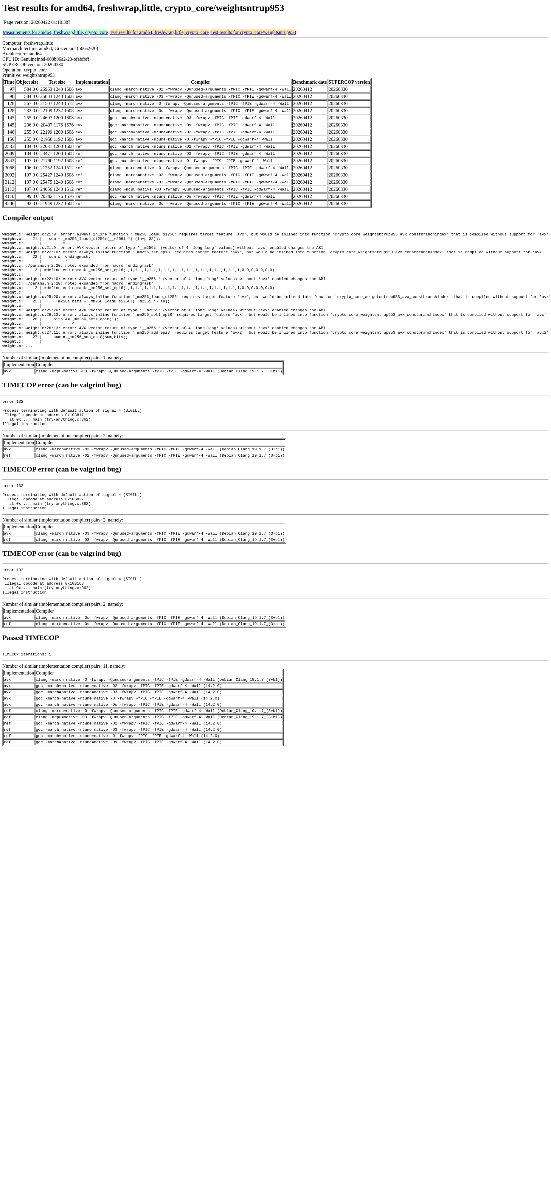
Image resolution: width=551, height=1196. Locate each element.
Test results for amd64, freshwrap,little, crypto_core (159, 32)
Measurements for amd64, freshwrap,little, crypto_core (55, 32)
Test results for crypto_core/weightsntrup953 (253, 32)
